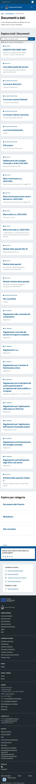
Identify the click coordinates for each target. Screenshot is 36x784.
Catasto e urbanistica (7, 647)
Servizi (19, 776)
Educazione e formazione (8, 649)
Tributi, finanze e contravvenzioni (10, 655)
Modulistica (6, 46)
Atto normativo (7, 310)
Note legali (4, 745)
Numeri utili (4, 709)
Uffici (2, 632)
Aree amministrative (6, 616)
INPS (2, 737)
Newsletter (4, 769)
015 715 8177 (10, 694)
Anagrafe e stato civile (7, 641)
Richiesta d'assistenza (7, 758)
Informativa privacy (6, 742)
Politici (3, 629)
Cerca (31, 39)
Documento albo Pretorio (10, 81)
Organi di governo (6, 624)
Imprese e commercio (7, 652)
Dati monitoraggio (6, 776)
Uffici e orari (4, 707)
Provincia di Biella (6, 734)
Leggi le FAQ (4, 752)
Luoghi (3, 676)
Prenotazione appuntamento (9, 756)
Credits (30, 776)
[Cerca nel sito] (31, 7)
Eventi (3, 679)
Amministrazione (10, 13)
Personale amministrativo (8, 627)
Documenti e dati (5, 619)
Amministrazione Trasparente (9, 750)
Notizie (3, 667)
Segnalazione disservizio (7, 754)
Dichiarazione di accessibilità (8, 748)
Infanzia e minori (5, 657)
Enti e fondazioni (5, 621)
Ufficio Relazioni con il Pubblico (9, 704)
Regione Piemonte (6, 2)
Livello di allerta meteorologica (9, 740)
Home (2, 13)
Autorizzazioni (5, 644)
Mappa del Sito (12, 778)
